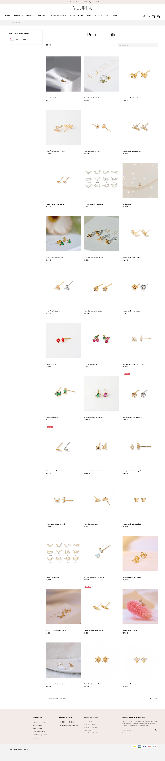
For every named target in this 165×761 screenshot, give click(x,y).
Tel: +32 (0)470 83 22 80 (66, 722)
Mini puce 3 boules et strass (55, 471)
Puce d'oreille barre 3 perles (55, 204)
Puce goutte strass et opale (132, 471)
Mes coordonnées (39, 731)
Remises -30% (82, 2)
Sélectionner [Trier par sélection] (138, 45)
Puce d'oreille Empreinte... (131, 311)
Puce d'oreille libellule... (130, 631)
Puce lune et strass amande (132, 417)
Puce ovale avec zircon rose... (94, 417)
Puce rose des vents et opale (94, 471)
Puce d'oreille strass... (130, 684)
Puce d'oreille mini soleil (92, 684)
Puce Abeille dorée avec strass (133, 364)
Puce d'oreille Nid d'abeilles (132, 577)
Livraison (36, 738)
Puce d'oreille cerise (91, 364)
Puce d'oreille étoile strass (93, 311)
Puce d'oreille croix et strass (93, 258)
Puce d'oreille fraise (52, 364)
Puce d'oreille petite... (91, 524)
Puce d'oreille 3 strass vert (54, 258)
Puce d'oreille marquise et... (132, 151)
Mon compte (37, 725)
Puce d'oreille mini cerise (131, 98)
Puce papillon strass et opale (56, 524)
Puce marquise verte (53, 417)
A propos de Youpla (39, 722)
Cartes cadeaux (20, 39)
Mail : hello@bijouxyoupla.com (69, 725)
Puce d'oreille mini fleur (92, 151)
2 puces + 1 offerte (95, 2)
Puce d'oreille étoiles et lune (132, 258)
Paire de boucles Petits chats (56, 684)
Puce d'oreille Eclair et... (53, 98)
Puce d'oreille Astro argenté (93, 204)
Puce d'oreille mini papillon (132, 524)
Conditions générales (40, 735)
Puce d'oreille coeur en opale (94, 577)
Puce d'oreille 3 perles (53, 311)
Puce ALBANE (127, 204)
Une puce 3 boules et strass (93, 631)
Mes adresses (37, 728)
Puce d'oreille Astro (52, 577)
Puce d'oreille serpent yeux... (55, 151)
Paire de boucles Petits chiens (56, 631)
